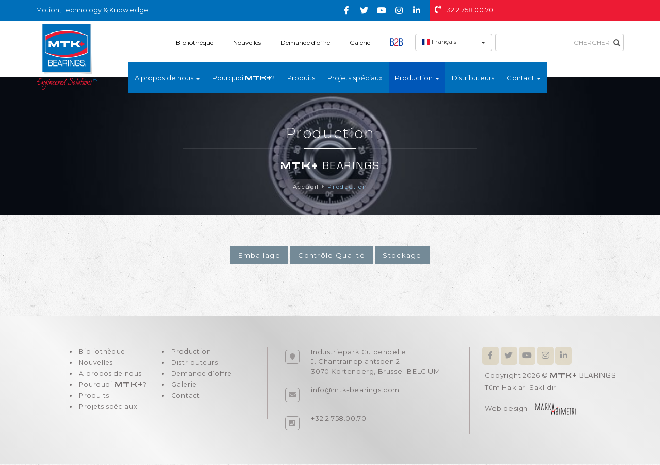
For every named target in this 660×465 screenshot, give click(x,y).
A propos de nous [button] (167, 78)
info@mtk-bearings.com (355, 390)
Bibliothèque (194, 42)
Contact (183, 402)
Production (348, 187)
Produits (301, 78)
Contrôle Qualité (331, 256)
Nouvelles (247, 42)
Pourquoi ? (243, 78)
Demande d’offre (305, 42)
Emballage (259, 256)
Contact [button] (524, 78)
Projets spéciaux (355, 78)
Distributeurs (473, 78)
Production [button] (417, 78)
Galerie (360, 42)
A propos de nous (110, 377)
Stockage (402, 256)
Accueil (304, 187)
